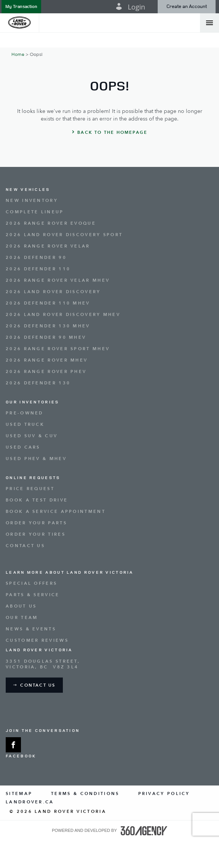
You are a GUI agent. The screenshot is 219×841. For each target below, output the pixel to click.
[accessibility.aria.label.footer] (144, 830)
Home (17, 54)
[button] (21, 6)
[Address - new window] (109, 664)
